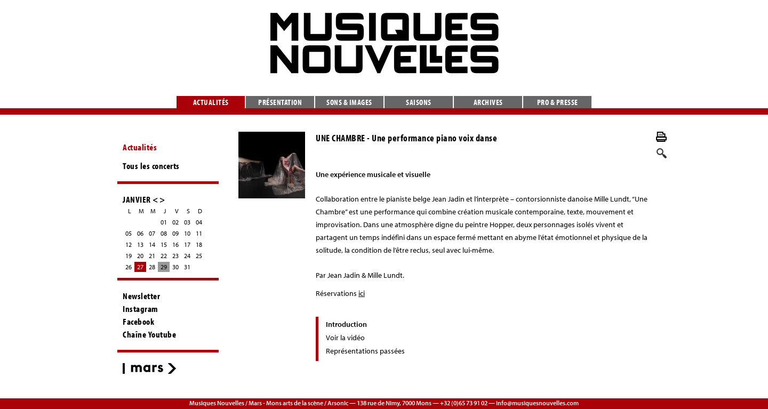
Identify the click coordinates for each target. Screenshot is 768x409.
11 (199, 233)
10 (187, 233)
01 (164, 222)
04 (199, 222)
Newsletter (141, 296)
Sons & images (349, 102)
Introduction (346, 324)
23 (175, 256)
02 (175, 222)
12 (128, 244)
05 (128, 233)
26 (128, 267)
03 (187, 222)
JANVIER (137, 199)
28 (152, 267)
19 (128, 256)
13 (140, 244)
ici (361, 293)
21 (152, 256)
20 (140, 256)
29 (164, 267)
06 (140, 233)
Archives (488, 102)
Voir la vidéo (345, 337)
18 (199, 244)
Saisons (418, 102)
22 (164, 256)
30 (175, 267)
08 (164, 233)
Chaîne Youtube (149, 334)
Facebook (138, 321)
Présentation (280, 102)
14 (152, 244)
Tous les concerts (151, 166)
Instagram (140, 309)
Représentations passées (365, 351)
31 (187, 267)
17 (187, 244)
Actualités (211, 102)
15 (164, 244)
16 (175, 244)
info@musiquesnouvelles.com (537, 403)
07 (152, 233)
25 (199, 256)
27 (140, 267)
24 (187, 256)
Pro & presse (557, 102)
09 (175, 233)
